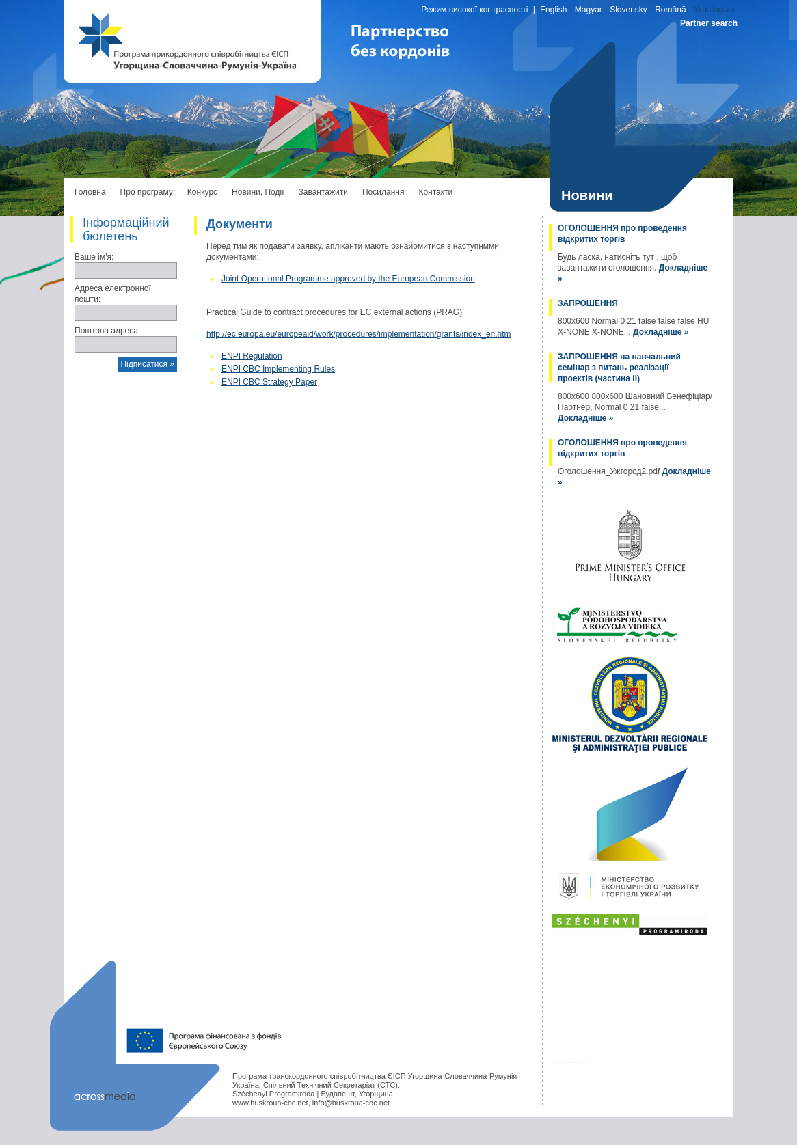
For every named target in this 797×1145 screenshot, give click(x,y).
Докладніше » (660, 332)
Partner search (709, 23)
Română (670, 9)
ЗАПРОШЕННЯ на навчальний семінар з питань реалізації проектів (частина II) (619, 367)
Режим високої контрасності (474, 9)
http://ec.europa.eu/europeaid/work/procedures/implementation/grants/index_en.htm (358, 334)
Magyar (588, 9)
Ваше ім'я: (94, 257)
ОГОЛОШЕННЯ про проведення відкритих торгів (622, 233)
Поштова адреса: (107, 330)
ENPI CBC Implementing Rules (278, 369)
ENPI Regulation (251, 356)
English (553, 9)
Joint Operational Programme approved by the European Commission (348, 279)
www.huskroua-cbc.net (270, 1103)
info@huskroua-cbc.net (351, 1103)
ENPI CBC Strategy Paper (269, 382)
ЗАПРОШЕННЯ (588, 303)
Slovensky (628, 9)
